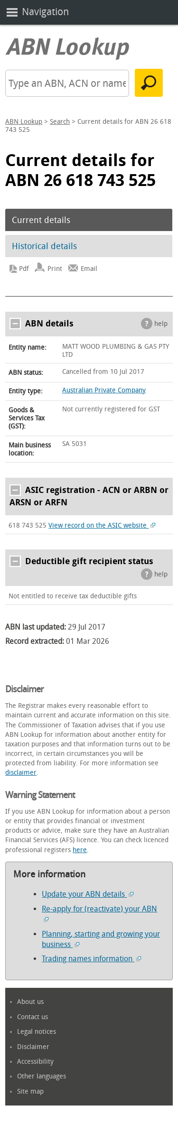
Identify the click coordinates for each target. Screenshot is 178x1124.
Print (54, 269)
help (161, 324)
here (80, 850)
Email (89, 269)
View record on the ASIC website (101, 525)
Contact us (32, 1017)
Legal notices (36, 1032)
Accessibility (35, 1062)
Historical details (44, 246)
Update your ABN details (87, 894)
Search (60, 122)
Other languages (41, 1076)
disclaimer (21, 773)
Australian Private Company (104, 390)
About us (30, 1002)
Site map (30, 1091)
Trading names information (91, 958)
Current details (41, 220)
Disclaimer (33, 1047)
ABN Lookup (23, 122)
